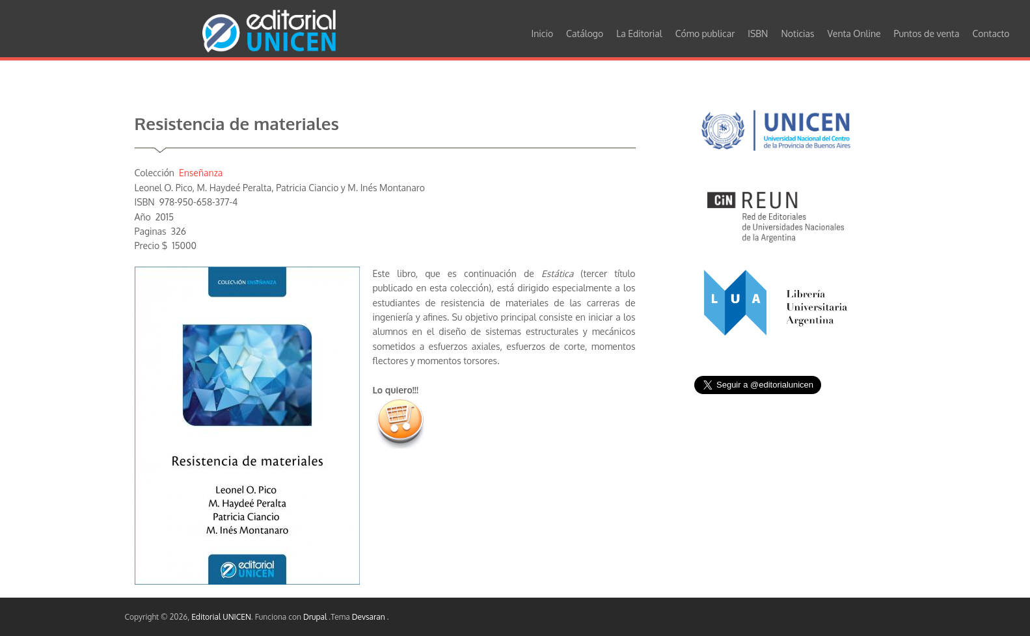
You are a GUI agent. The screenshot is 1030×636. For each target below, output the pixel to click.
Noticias (797, 33)
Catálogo (584, 33)
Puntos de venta (927, 33)
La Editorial (639, 33)
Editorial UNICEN (221, 617)
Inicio (543, 33)
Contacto (990, 33)
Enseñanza (201, 172)
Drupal (316, 617)
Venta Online (854, 33)
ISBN (758, 33)
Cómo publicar (705, 33)
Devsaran (369, 617)
